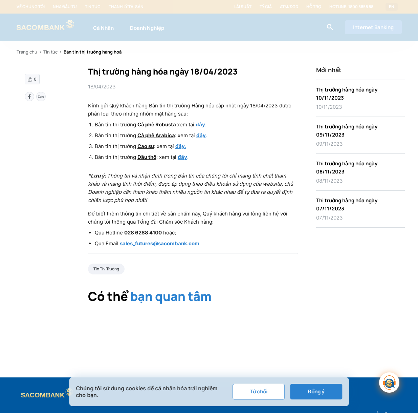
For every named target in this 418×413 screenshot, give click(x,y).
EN (391, 6)
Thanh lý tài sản (126, 6)
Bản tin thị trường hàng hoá (93, 52)
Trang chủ (27, 52)
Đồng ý (316, 391)
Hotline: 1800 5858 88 (351, 6)
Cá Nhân (103, 28)
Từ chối (258, 391)
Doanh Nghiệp (147, 28)
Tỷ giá (266, 6)
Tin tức (93, 6)
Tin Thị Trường (106, 269)
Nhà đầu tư (65, 6)
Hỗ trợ (313, 6)
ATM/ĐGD (289, 6)
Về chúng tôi (31, 6)
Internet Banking (373, 27)
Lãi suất (242, 6)
